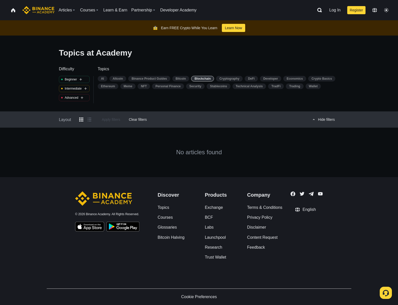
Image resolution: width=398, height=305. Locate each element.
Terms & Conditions (265, 207)
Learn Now (233, 28)
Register (356, 10)
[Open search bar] (318, 10)
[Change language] (375, 10)
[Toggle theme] (386, 10)
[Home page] (38, 10)
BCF (209, 217)
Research (213, 247)
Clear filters (138, 119)
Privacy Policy (260, 217)
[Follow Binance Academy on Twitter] (302, 194)
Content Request (262, 237)
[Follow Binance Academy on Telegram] (311, 194)
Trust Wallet (215, 257)
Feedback (256, 247)
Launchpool (215, 237)
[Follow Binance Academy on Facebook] (292, 193)
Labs (209, 227)
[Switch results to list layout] (89, 119)
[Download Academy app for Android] (122, 227)
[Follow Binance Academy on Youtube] (320, 193)
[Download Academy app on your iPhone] (89, 227)
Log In (334, 10)
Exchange (214, 207)
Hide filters (323, 119)
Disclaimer (256, 227)
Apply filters (111, 119)
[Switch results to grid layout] (81, 119)
